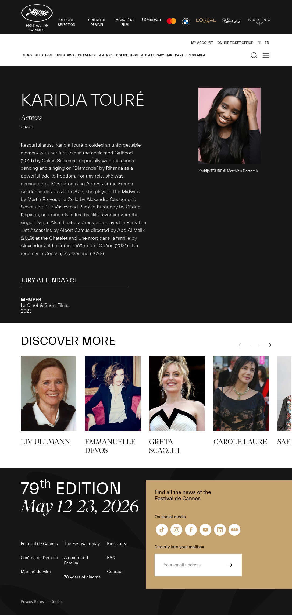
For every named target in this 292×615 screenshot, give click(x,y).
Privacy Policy (32, 602)
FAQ (111, 557)
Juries (59, 55)
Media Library (152, 55)
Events (89, 55)
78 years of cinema (82, 577)
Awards (74, 55)
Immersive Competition (118, 55)
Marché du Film (36, 571)
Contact (115, 571)
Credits (56, 602)
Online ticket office (235, 43)
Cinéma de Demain (39, 557)
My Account (202, 43)
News (28, 55)
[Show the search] (254, 55)
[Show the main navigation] (266, 55)
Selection (43, 55)
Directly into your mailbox (179, 547)
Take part (174, 55)
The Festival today (82, 543)
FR (259, 43)
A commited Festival (76, 560)
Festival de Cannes (39, 543)
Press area (195, 55)
